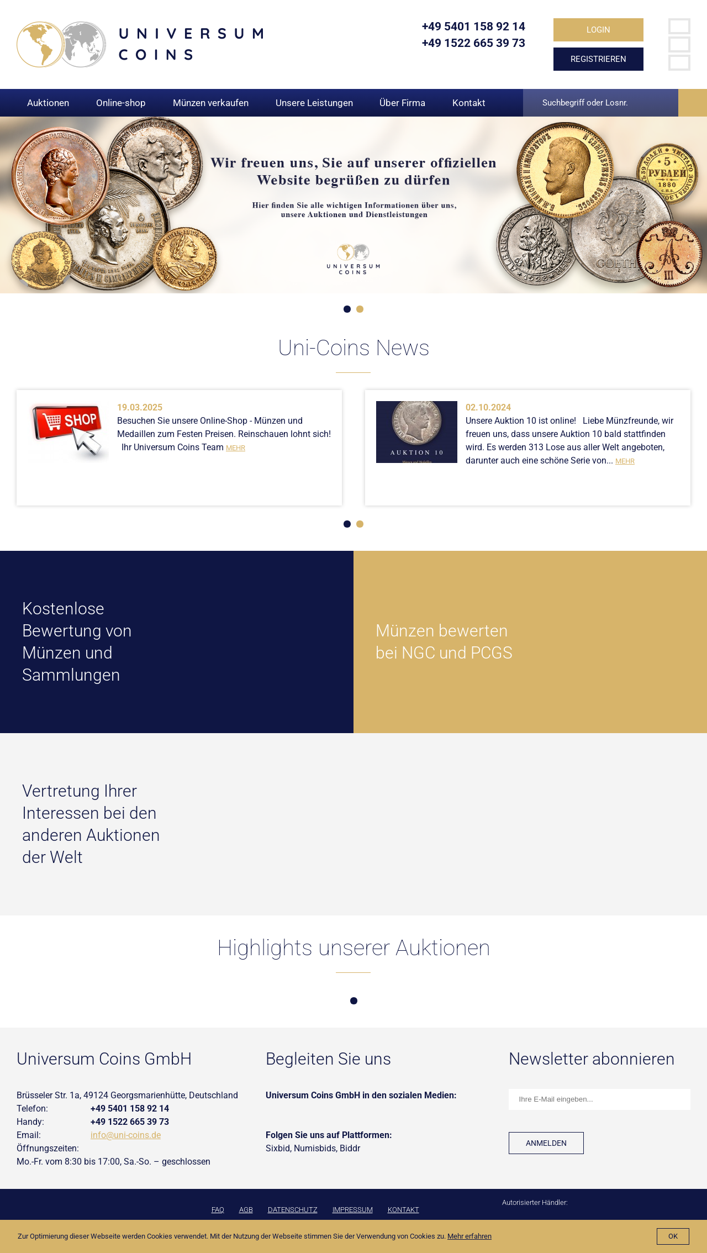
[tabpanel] (353, 205)
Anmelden (546, 1143)
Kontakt (469, 102)
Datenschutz (293, 1209)
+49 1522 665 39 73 (473, 43)
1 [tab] (347, 309)
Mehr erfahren (469, 1236)
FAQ (218, 1209)
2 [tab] (359, 309)
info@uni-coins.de (126, 1135)
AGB (246, 1209)
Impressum (353, 1209)
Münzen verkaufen (211, 102)
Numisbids (315, 1148)
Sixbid (278, 1148)
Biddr (350, 1148)
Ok (673, 1236)
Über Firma (402, 102)
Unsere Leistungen (314, 102)
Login (598, 30)
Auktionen (48, 102)
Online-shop (121, 102)
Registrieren (598, 59)
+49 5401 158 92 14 (473, 26)
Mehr (235, 448)
